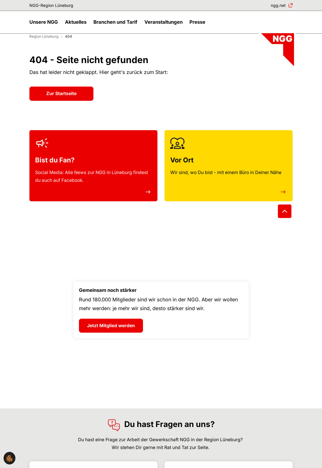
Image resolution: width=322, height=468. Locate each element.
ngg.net (277, 6)
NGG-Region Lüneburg (53, 6)
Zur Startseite (61, 99)
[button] (44, 25)
